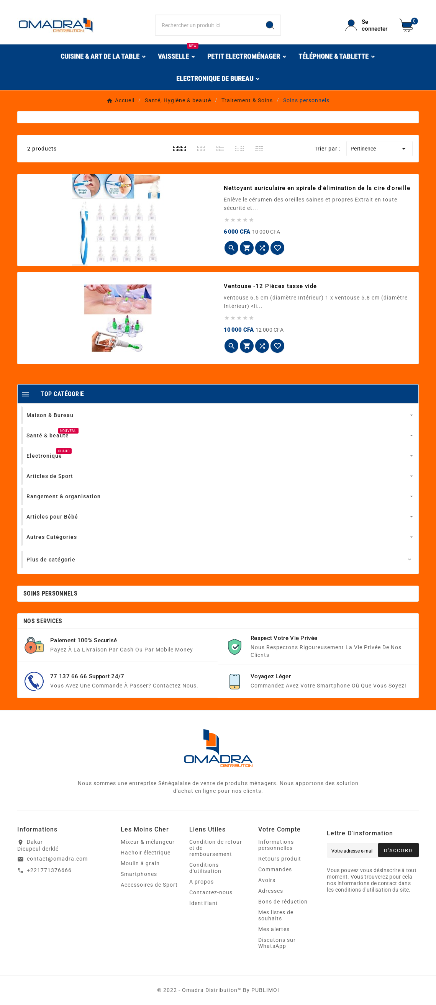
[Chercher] (207, 25)
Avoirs (266, 880)
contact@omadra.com (57, 859)
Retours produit (279, 859)
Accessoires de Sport (149, 885)
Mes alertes (274, 929)
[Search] (270, 25)
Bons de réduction (283, 902)
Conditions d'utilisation (205, 868)
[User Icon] (367, 25)
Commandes (275, 869)
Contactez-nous (211, 892)
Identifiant (203, 903)
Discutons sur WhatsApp (277, 943)
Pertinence (379, 148)
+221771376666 (49, 870)
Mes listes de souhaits (275, 915)
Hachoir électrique (145, 853)
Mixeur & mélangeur (148, 842)
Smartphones (139, 874)
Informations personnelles (276, 845)
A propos (201, 882)
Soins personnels (50, 593)
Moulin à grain (140, 863)
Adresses (270, 891)
